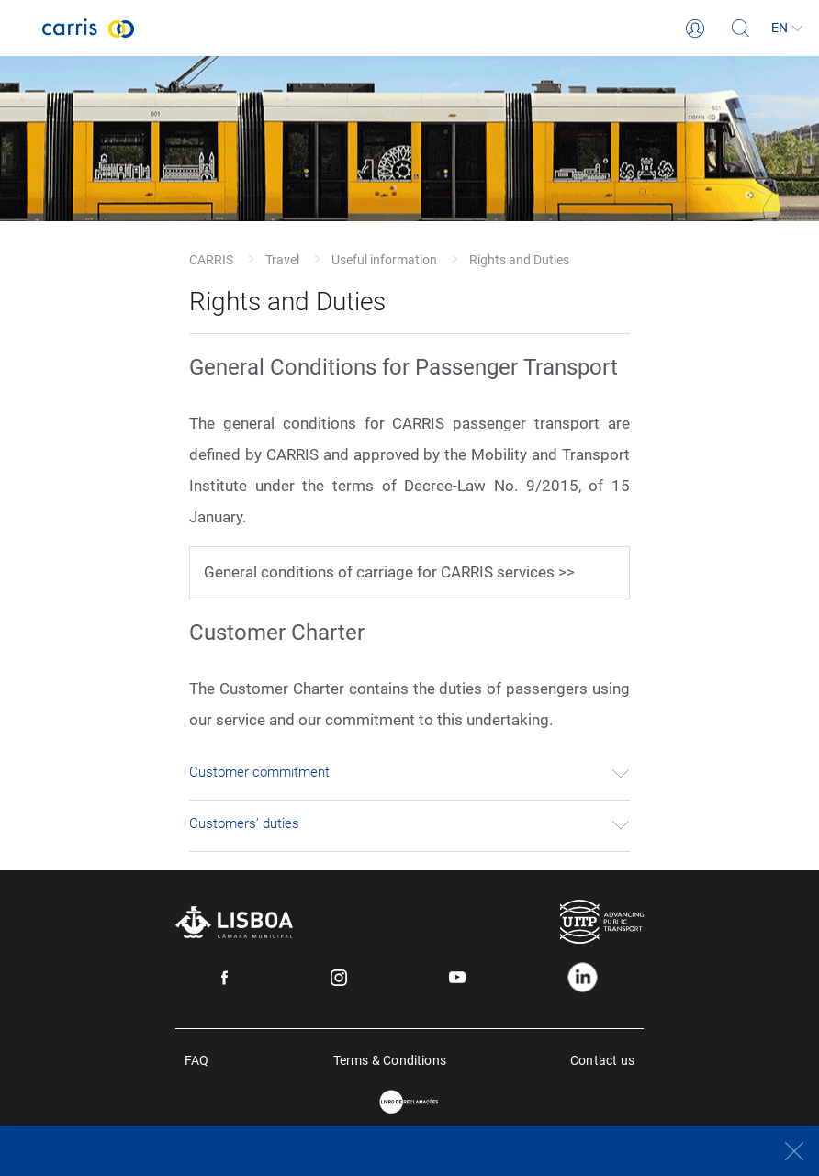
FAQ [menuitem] (197, 1059)
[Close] (784, 1151)
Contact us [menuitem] (602, 1059)
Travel (282, 259)
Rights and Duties (519, 259)
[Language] (787, 28)
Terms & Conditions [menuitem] (390, 1059)
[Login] (695, 28)
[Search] (741, 28)
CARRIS (211, 259)
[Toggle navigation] (21, 28)
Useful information (384, 259)
